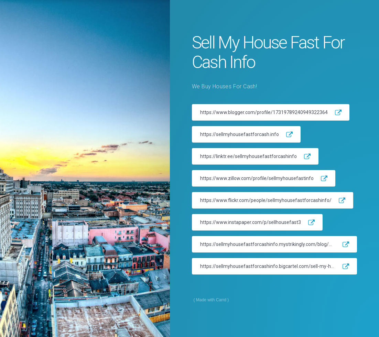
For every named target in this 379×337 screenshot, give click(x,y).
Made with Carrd (211, 299)
